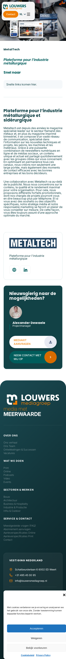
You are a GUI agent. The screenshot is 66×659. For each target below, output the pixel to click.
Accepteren (36, 628)
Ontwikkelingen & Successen (20, 449)
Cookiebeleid (27, 655)
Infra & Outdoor (12, 510)
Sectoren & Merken (19, 489)
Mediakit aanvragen (22, 342)
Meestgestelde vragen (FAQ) (20, 525)
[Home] (33, 400)
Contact (37, 7)
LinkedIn (14, 330)
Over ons (11, 435)
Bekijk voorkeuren (36, 647)
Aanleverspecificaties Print (18, 536)
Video (7, 478)
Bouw (7, 496)
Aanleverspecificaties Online (19, 532)
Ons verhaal (10, 442)
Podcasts (9, 474)
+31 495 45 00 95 (25, 575)
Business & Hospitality (16, 503)
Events (7, 481)
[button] (64, 595)
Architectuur (10, 500)
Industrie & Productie (15, 507)
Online (7, 471)
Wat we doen (14, 460)
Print (6, 467)
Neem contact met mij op (27, 357)
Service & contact (18, 518)
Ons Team (9, 445)
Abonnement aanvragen (17, 529)
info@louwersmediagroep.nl (31, 580)
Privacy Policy (43, 655)
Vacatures (9, 453)
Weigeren (36, 638)
